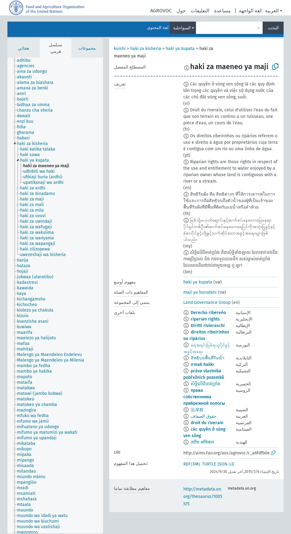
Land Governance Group (207, 302)
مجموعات (87, 48)
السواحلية (182, 28)
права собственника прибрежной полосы (204, 397)
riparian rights (205, 319)
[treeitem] (26, 60)
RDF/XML (192, 464)
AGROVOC (161, 11)
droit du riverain (207, 422)
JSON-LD (226, 464)
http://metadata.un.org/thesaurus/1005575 (202, 496)
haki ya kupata (180, 48)
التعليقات (200, 11)
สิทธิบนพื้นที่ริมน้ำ (207, 358)
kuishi (120, 48)
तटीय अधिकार (202, 442)
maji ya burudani (200, 292)
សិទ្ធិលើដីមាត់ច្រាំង (205, 384)
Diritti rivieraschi (208, 325)
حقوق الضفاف (204, 416)
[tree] (55, 295)
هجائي (23, 48)
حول (181, 11)
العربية (272, 11)
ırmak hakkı (202, 364)
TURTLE (209, 464)
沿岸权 (197, 409)
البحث (273, 28)
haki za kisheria (145, 48)
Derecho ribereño (208, 312)
